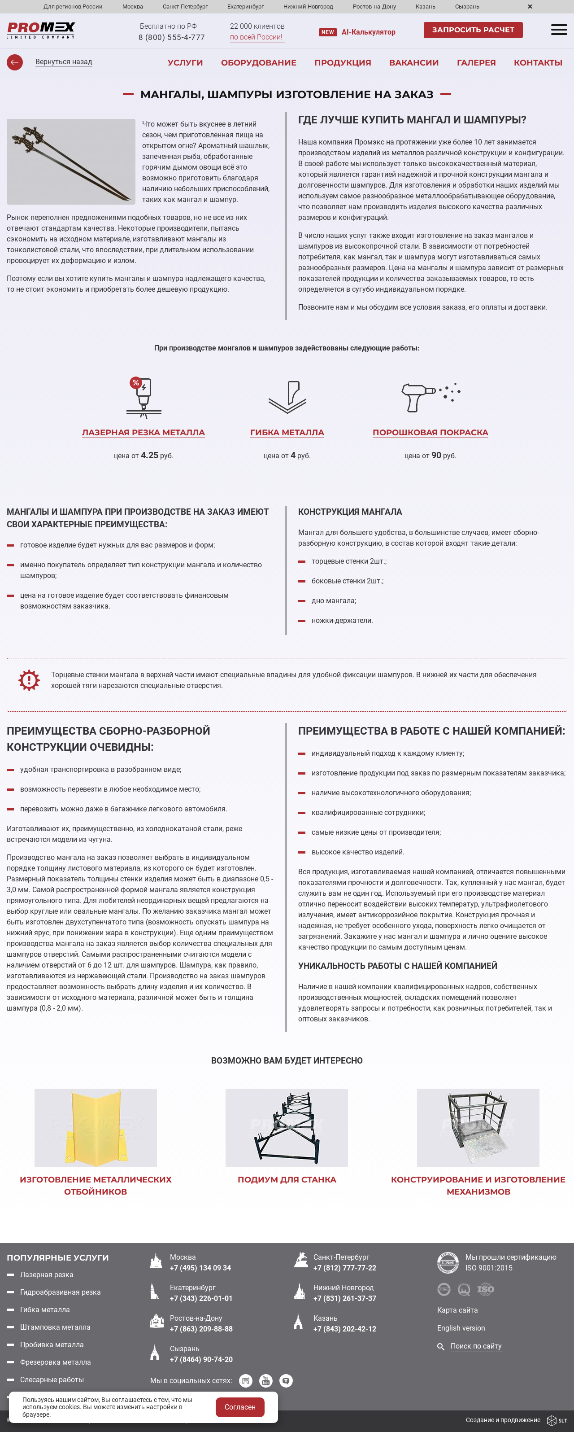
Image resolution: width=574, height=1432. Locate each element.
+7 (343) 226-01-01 (201, 1298)
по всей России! (256, 37)
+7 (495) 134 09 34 (200, 1268)
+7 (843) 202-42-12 (344, 1329)
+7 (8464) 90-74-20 (201, 1359)
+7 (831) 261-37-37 (344, 1298)
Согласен (240, 1407)
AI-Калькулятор (369, 32)
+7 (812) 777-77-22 (344, 1268)
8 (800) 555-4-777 (172, 37)
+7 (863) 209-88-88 (201, 1329)
